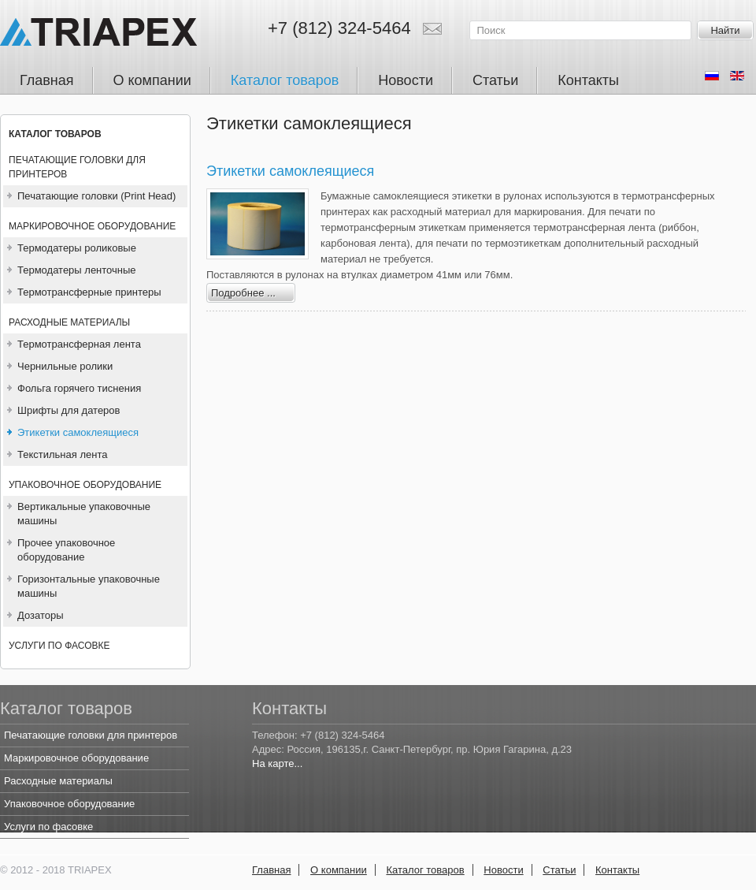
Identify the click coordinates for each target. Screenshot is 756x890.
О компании (338, 870)
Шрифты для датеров (68, 410)
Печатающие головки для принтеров (77, 167)
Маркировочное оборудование (92, 226)
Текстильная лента (62, 454)
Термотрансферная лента (79, 344)
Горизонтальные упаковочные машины (88, 586)
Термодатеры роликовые (76, 248)
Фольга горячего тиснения (79, 388)
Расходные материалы (69, 322)
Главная (271, 870)
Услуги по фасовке (59, 645)
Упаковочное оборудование (85, 484)
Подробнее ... (243, 293)
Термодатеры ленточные (76, 270)
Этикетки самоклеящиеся (78, 432)
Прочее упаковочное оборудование (66, 550)
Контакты (617, 870)
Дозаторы (40, 615)
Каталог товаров (55, 134)
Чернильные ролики (65, 366)
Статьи (559, 870)
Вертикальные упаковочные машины (83, 514)
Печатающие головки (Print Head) (96, 196)
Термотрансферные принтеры (89, 292)
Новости (503, 870)
